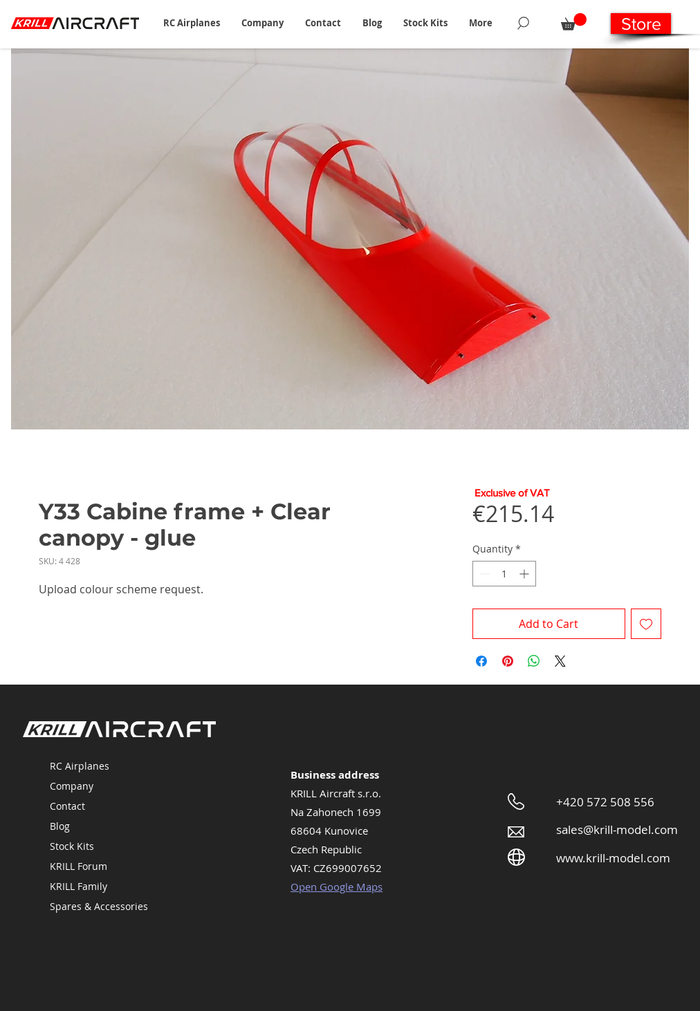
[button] (191, 23)
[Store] (641, 23)
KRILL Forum (78, 866)
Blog (60, 826)
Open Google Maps (337, 886)
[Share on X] (560, 661)
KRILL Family (78, 886)
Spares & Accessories (99, 906)
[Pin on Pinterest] (507, 661)
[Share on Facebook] (481, 661)
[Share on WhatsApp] (534, 661)
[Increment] (525, 574)
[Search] (523, 22)
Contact (67, 806)
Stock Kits (72, 846)
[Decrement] (483, 574)
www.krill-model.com (613, 858)
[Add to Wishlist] (646, 624)
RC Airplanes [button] (79, 765)
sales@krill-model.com (617, 829)
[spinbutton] (504, 574)
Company (71, 785)
